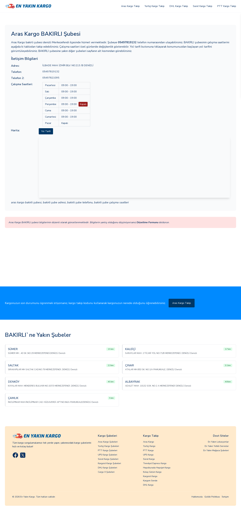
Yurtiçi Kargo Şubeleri (108, 446)
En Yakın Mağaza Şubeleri (216, 450)
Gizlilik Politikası (212, 496)
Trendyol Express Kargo (154, 463)
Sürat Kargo (149, 459)
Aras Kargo (148, 441)
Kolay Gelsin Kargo (152, 472)
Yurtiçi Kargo (149, 446)
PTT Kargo (148, 450)
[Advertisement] (120, 263)
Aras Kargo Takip (130, 6)
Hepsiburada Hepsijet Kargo (156, 467)
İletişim (225, 496)
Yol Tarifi (46, 131)
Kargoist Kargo (150, 476)
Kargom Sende (150, 480)
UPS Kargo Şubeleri (107, 454)
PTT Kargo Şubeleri (107, 450)
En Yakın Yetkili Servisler (217, 446)
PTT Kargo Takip (226, 6)
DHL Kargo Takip (178, 6)
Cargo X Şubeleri (106, 472)
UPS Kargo (148, 454)
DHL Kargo (148, 484)
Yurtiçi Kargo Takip (154, 6)
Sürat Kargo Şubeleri (108, 459)
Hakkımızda (197, 496)
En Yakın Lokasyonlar (218, 441)
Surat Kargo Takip (202, 6)
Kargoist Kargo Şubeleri (109, 463)
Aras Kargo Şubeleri (108, 441)
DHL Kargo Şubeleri (107, 467)
